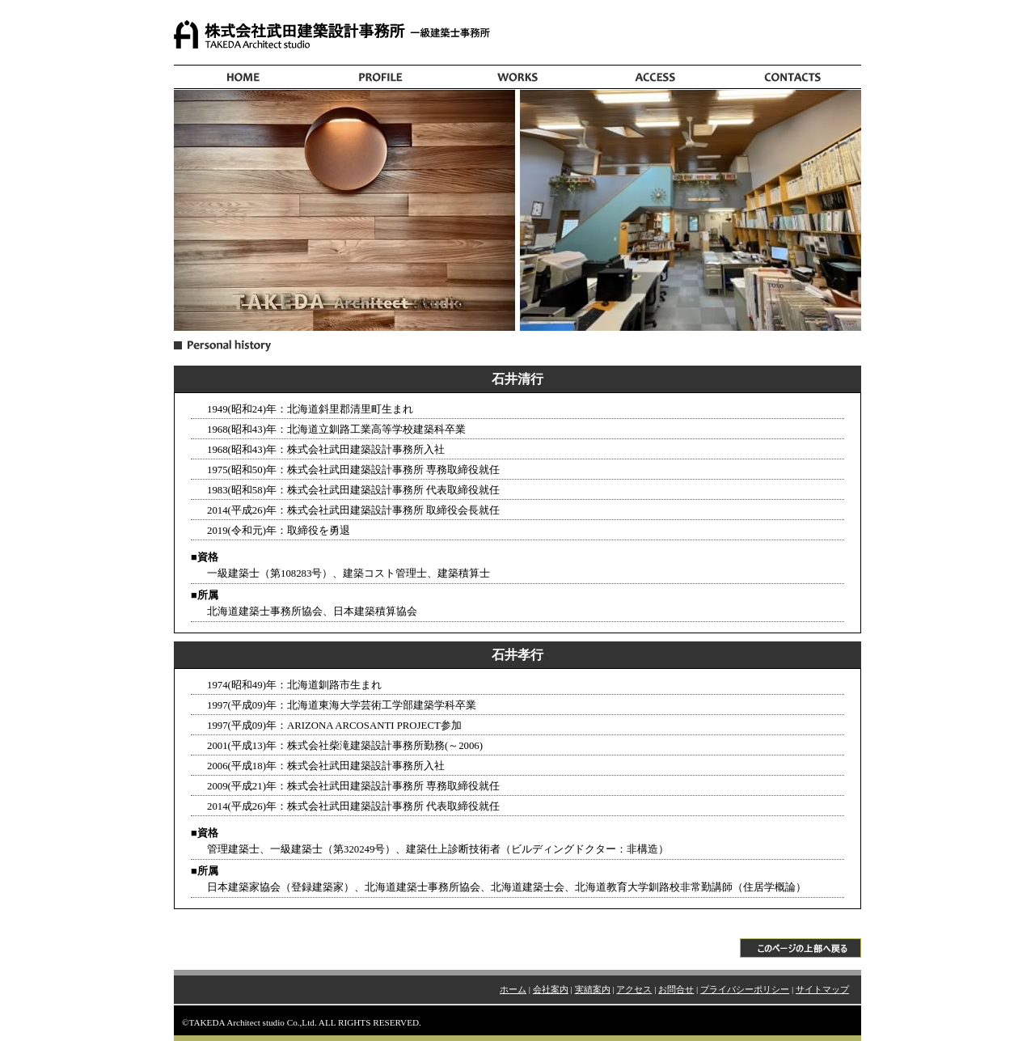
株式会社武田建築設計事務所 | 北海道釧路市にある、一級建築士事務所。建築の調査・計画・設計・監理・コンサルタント (517, 36)
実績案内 (592, 989)
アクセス (634, 989)
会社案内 (550, 989)
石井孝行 (517, 655)
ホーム (513, 989)
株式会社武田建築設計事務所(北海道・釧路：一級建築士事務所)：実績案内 (517, 77)
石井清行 (517, 379)
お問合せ (676, 989)
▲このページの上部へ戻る (517, 937)
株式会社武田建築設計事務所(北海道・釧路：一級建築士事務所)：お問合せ (792, 77)
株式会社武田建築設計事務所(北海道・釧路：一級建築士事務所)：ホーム (242, 77)
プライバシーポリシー (744, 989)
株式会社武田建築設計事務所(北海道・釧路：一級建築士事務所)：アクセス (655, 77)
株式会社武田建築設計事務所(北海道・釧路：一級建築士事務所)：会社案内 (380, 77)
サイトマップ (822, 989)
